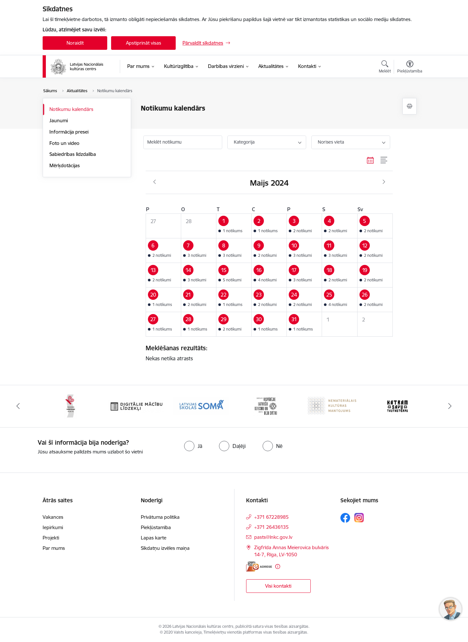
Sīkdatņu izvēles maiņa (165, 548)
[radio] (193, 446)
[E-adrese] (259, 566)
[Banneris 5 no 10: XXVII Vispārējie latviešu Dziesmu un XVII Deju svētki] (266, 406)
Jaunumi (58, 120)
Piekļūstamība (156, 527)
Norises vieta (331, 142)
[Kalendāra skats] (370, 160)
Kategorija (244, 142)
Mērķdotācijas (64, 165)
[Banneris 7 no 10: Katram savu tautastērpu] (397, 406)
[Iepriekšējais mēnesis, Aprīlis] (154, 182)
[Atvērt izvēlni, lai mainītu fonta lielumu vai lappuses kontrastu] (409, 67)
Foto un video (64, 143)
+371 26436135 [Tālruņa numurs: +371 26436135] (271, 527)
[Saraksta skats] (384, 160)
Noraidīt (75, 43)
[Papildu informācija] (277, 566)
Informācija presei (68, 132)
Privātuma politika (160, 517)
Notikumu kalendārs (71, 109)
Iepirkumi (53, 527)
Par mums (54, 548)
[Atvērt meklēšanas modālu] (385, 67)
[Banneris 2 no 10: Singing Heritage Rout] (70, 406)
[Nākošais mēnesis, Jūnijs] (384, 182)
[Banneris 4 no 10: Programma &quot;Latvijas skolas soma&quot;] (201, 406)
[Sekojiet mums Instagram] (359, 517)
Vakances (53, 517)
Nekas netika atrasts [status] (267, 353)
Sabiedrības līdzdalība (72, 154)
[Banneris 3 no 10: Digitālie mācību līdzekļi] (136, 406)
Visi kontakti (278, 586)
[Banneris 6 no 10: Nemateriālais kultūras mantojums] (332, 406)
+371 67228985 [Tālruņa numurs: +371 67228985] (271, 517)
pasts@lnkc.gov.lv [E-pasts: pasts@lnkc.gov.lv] (273, 537)
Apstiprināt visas (143, 43)
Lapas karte (153, 538)
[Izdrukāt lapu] (409, 106)
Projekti (51, 538)
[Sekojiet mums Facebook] (345, 518)
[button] (234, 225)
